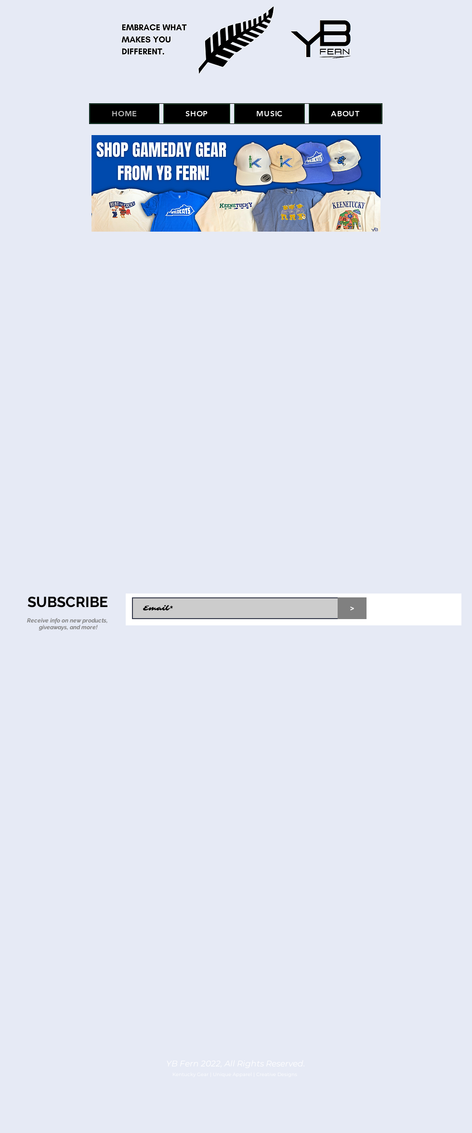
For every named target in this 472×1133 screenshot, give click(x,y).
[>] (352, 608)
